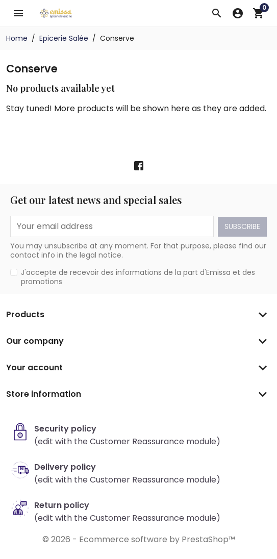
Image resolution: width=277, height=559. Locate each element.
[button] (217, 13)
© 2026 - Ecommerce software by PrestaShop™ (138, 539)
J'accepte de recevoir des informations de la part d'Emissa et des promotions (138, 277)
